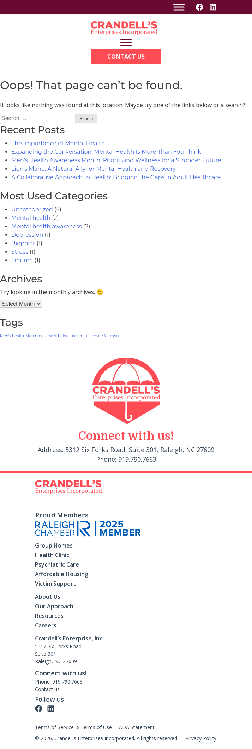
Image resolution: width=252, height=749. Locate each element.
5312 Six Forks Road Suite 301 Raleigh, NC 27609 (58, 654)
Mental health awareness (46, 226)
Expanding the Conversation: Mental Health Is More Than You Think (106, 151)
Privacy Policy (200, 738)
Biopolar (23, 243)
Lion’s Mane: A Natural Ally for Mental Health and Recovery (93, 168)
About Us (47, 597)
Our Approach (54, 606)
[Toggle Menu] (179, 7)
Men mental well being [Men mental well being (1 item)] (47, 336)
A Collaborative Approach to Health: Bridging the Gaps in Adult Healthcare (116, 177)
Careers (45, 625)
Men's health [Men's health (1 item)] (12, 336)
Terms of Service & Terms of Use (73, 727)
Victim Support (55, 583)
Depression (27, 235)
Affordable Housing (61, 574)
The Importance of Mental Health (58, 143)
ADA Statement (137, 727)
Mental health (30, 218)
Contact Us (126, 56)
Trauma (22, 260)
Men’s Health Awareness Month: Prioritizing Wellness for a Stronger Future (116, 160)
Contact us (47, 689)
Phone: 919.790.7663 (59, 681)
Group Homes (54, 545)
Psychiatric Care (57, 564)
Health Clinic (52, 555)
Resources (49, 616)
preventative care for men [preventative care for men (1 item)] (94, 336)
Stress (19, 251)
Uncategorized (32, 209)
